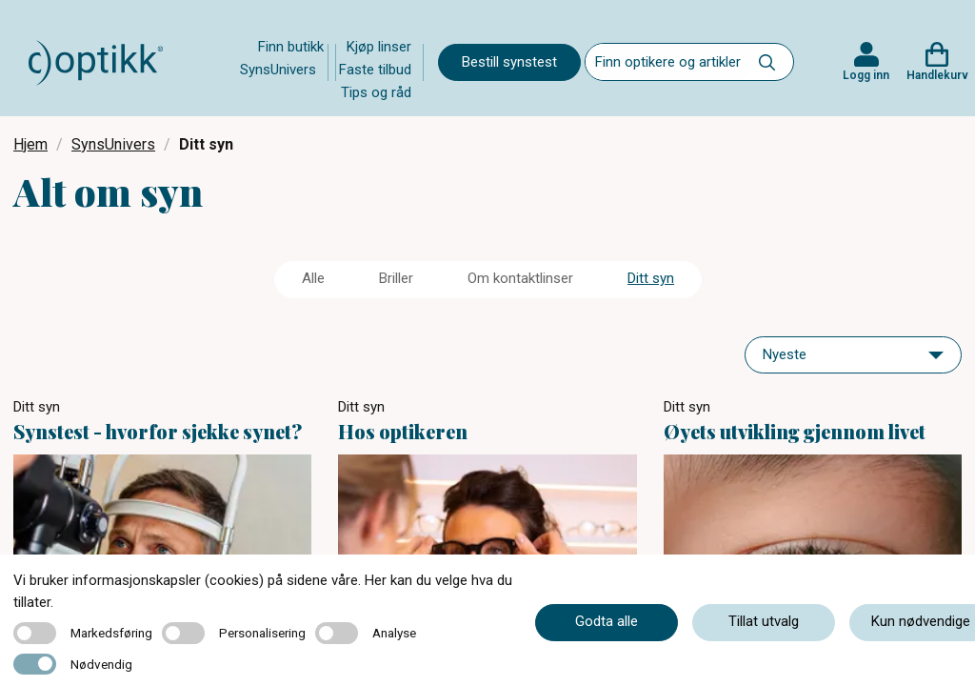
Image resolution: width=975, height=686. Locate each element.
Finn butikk (291, 46)
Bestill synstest (509, 62)
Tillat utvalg (763, 621)
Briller (396, 278)
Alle (313, 278)
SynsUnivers (278, 69)
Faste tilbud (375, 69)
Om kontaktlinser (520, 278)
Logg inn (866, 75)
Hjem (30, 144)
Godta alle (606, 621)
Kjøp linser (379, 46)
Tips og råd (376, 92)
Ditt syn (650, 278)
